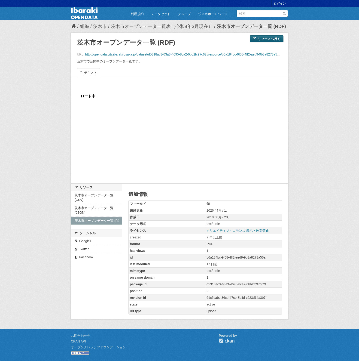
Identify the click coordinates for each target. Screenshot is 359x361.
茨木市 (100, 26)
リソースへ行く (266, 39)
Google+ (83, 241)
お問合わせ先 (80, 335)
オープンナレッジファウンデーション (98, 347)
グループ (184, 14)
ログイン (280, 3)
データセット (160, 14)
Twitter (82, 249)
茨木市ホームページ (212, 14)
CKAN (226, 340)
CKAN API (78, 341)
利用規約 (137, 14)
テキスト (88, 72)
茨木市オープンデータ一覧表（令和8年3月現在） (162, 26)
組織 (84, 26)
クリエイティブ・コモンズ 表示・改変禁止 (238, 230)
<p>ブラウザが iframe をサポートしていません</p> (179, 131)
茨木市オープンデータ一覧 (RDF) (251, 26)
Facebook (84, 257)
